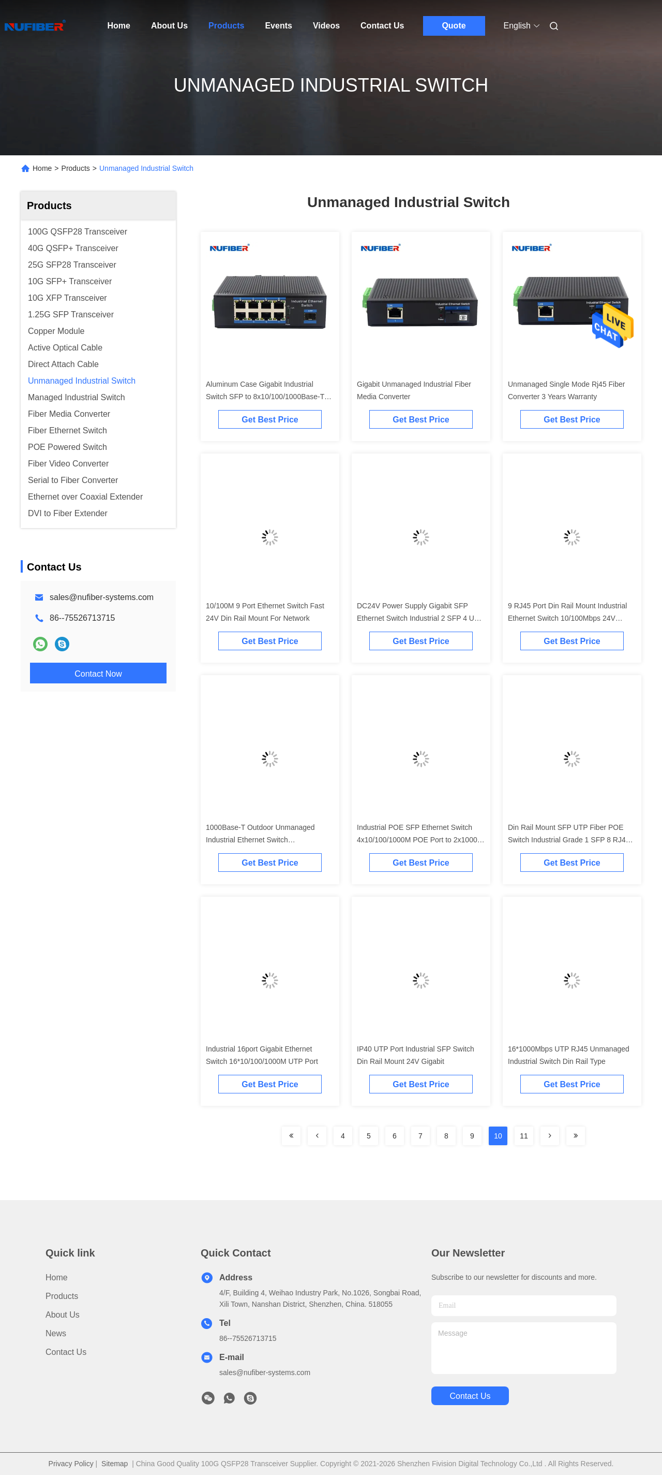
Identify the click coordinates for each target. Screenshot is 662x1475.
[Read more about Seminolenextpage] (291, 1136)
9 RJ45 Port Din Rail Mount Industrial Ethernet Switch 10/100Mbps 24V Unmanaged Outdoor (567, 618)
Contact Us (382, 25)
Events (278, 25)
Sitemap (114, 1463)
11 (524, 1136)
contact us (469, 1396)
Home (119, 25)
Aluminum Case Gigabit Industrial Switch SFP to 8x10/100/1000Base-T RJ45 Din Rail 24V (265, 396)
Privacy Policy (71, 1463)
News (56, 1333)
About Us (169, 25)
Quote (453, 25)
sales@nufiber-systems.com (102, 597)
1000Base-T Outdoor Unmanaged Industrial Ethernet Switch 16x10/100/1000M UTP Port (260, 839)
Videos (326, 25)
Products (226, 25)
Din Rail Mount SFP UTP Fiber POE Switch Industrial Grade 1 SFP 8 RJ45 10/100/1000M (569, 839)
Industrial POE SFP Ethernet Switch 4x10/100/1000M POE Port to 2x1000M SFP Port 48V (420, 839)
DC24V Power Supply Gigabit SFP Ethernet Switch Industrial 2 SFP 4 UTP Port (420, 618)
